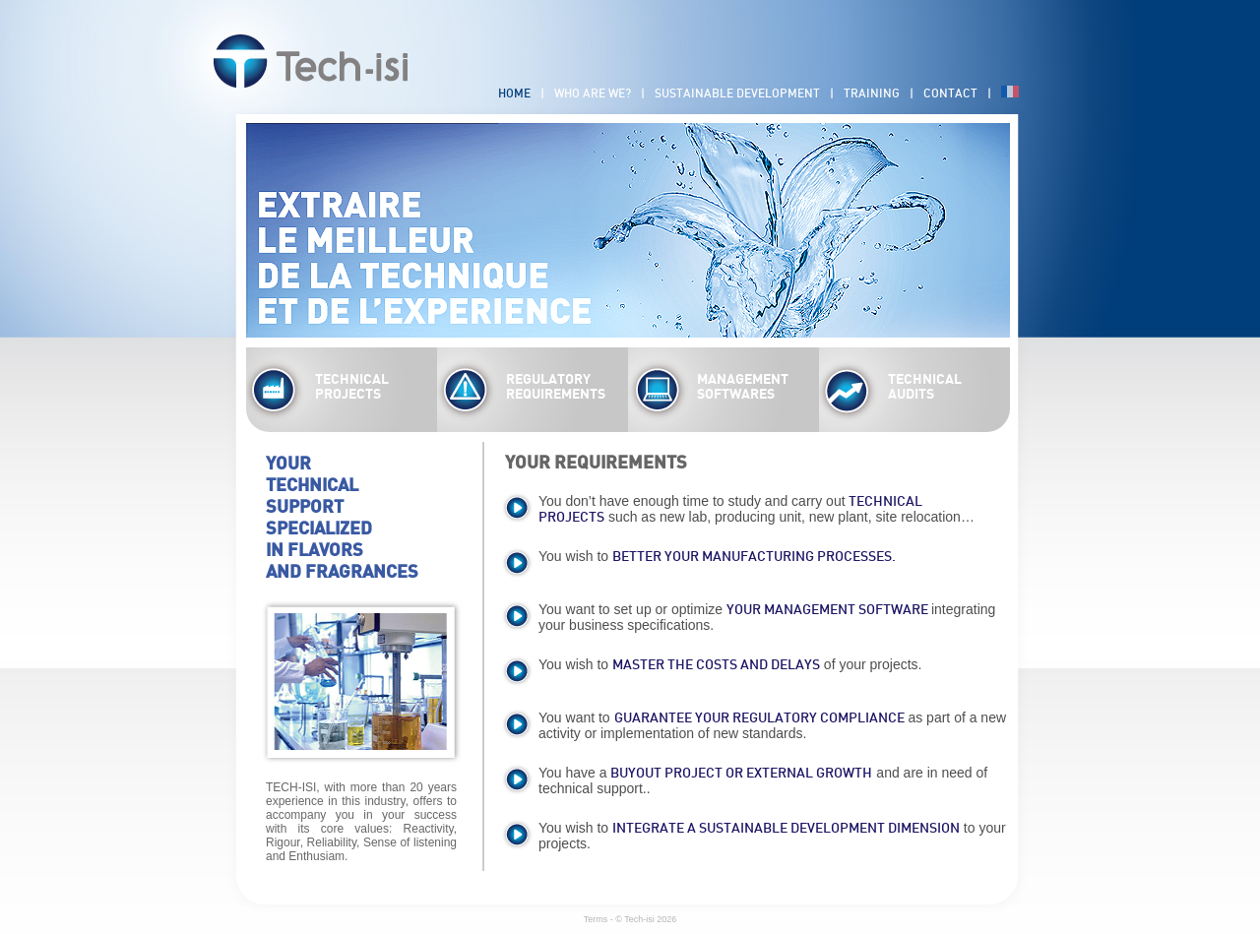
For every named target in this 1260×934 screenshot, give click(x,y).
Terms (596, 919)
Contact (950, 94)
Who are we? (592, 94)
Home (514, 94)
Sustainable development (737, 94)
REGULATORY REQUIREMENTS (555, 387)
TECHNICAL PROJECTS (352, 387)
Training (872, 94)
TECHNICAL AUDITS (925, 387)
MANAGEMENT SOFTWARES (742, 387)
